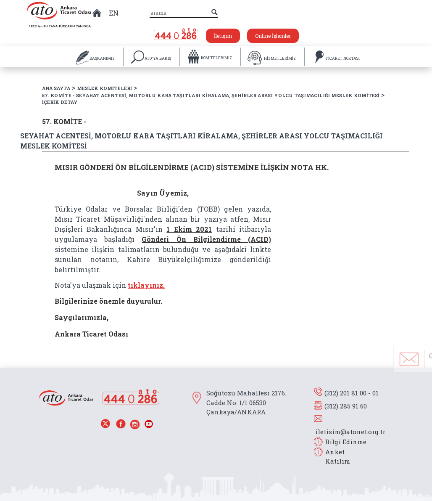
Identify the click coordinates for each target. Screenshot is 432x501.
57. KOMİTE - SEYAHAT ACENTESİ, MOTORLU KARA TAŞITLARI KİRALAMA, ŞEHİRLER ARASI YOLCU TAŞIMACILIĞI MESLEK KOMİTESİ (210, 95)
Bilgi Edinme (345, 441)
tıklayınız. (146, 285)
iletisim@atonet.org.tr (350, 431)
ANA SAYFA (56, 88)
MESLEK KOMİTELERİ (104, 88)
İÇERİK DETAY (60, 102)
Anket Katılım (333, 457)
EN (114, 12)
